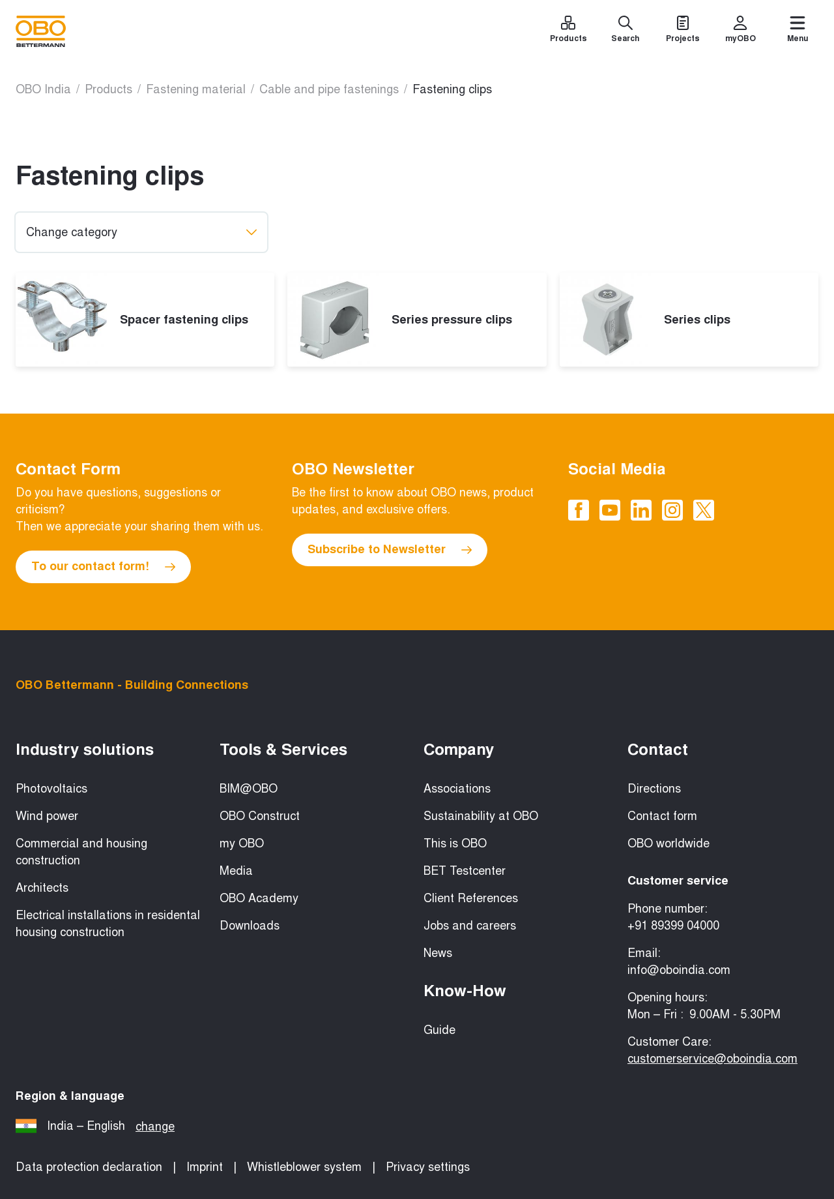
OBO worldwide (668, 843)
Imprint (204, 1167)
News (438, 953)
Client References (471, 898)
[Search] (625, 31)
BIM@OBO (249, 789)
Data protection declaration (89, 1167)
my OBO (242, 843)
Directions (654, 789)
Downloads (250, 925)
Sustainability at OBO (481, 816)
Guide (439, 1030)
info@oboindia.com (678, 970)
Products (108, 89)
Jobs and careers (470, 925)
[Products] (568, 31)
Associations (457, 789)
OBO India (43, 89)
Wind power (47, 816)
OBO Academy (259, 898)
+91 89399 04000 (673, 925)
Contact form (662, 816)
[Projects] (683, 31)
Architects (42, 888)
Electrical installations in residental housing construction (108, 923)
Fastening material (196, 89)
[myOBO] (740, 31)
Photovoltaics (51, 789)
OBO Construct (260, 816)
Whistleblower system (304, 1167)
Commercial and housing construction (81, 852)
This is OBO (455, 843)
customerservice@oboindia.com (712, 1059)
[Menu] (797, 31)
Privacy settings (428, 1167)
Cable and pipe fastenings (329, 89)
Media (236, 871)
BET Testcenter (465, 871)
